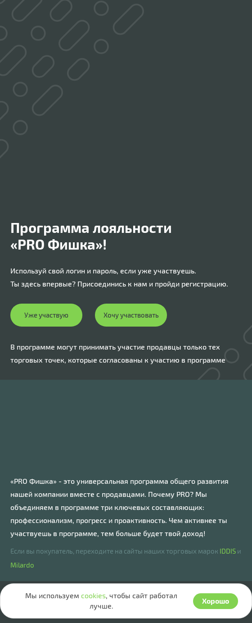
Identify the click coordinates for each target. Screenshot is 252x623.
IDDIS (228, 551)
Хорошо (215, 600)
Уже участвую (46, 315)
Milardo (22, 565)
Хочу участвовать (131, 315)
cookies (93, 595)
